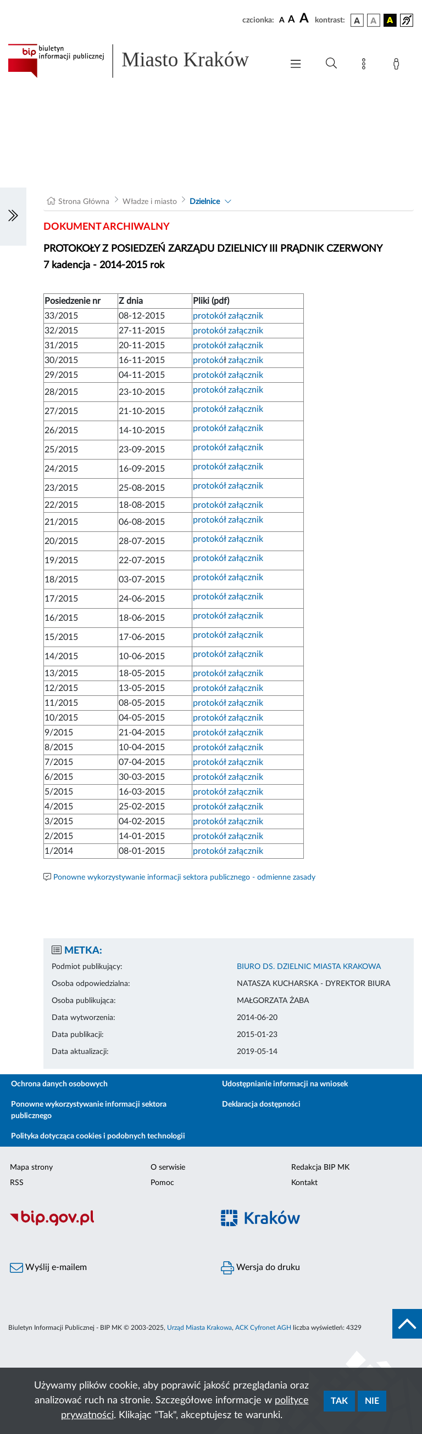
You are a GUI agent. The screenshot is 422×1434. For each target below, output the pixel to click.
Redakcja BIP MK (320, 1167)
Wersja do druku (260, 1267)
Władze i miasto (150, 202)
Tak (339, 1401)
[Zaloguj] (398, 66)
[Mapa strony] (366, 66)
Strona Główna (83, 202)
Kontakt (304, 1183)
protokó (208, 360)
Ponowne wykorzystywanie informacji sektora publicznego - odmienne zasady (184, 877)
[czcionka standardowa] (282, 19)
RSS (17, 1183)
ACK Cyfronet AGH (263, 1327)
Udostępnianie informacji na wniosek (285, 1084)
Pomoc (162, 1183)
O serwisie (168, 1167)
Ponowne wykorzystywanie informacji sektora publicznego (88, 1110)
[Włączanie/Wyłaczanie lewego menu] (13, 217)
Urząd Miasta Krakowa (199, 1327)
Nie (372, 1401)
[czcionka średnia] (291, 20)
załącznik (245, 315)
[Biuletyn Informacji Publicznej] (105, 1224)
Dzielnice (205, 202)
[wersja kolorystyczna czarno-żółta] (390, 20)
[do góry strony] (407, 1324)
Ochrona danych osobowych (59, 1084)
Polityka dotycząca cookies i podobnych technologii (98, 1136)
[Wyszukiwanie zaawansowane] (331, 63)
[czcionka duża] (305, 19)
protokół (210, 315)
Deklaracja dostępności (261, 1104)
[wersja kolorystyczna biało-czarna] (374, 20)
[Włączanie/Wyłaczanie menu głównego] (295, 65)
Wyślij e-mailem (48, 1267)
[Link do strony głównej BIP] (139, 61)
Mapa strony (31, 1167)
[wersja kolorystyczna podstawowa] (357, 20)
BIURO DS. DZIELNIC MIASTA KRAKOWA (309, 967)
